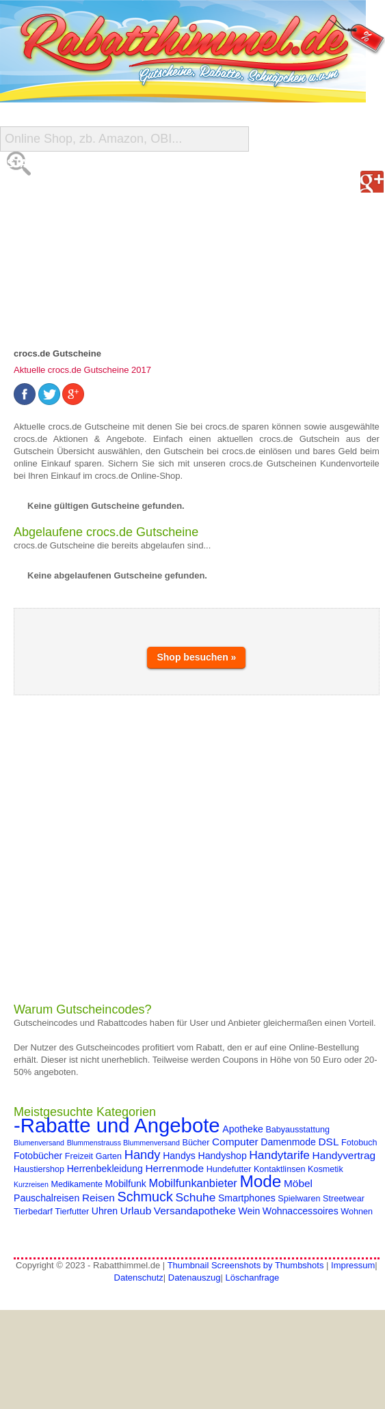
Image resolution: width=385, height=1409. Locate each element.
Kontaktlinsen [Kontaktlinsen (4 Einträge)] (279, 1169)
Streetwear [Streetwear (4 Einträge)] (343, 1198)
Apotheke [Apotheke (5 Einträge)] (242, 1129)
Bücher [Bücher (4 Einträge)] (196, 1142)
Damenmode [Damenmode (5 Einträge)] (288, 1141)
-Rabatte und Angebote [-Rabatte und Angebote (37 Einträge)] (117, 1125)
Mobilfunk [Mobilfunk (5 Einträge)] (125, 1183)
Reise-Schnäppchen (67, 245)
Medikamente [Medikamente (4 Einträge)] (77, 1184)
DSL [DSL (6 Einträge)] (328, 1141)
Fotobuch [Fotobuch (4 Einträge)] (359, 1142)
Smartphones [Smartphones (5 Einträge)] (247, 1197)
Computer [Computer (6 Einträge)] (235, 1141)
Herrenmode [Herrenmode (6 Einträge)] (174, 1168)
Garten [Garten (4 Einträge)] (109, 1156)
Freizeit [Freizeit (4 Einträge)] (79, 1156)
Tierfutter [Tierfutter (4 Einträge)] (72, 1211)
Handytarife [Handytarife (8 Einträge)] (279, 1155)
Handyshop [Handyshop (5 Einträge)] (222, 1155)
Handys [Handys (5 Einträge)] (179, 1155)
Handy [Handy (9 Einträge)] (142, 1154)
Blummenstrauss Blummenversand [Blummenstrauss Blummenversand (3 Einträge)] (123, 1143)
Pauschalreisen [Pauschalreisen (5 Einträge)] (46, 1197)
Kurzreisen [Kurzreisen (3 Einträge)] (31, 1184)
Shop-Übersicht (56, 218)
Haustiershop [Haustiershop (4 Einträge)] (39, 1169)
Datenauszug (194, 1277)
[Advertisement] (140, 848)
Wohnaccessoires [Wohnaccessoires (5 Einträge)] (300, 1210)
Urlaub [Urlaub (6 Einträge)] (135, 1210)
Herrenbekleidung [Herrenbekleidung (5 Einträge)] (105, 1168)
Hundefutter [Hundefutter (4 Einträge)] (229, 1169)
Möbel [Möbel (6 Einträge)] (298, 1183)
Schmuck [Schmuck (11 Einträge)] (144, 1196)
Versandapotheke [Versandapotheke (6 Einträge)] (195, 1210)
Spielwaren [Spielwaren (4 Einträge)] (299, 1198)
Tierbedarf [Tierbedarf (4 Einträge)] (33, 1211)
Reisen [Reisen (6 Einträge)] (98, 1197)
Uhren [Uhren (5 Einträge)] (105, 1210)
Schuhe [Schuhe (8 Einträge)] (196, 1197)
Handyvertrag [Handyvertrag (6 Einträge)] (344, 1155)
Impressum (353, 1265)
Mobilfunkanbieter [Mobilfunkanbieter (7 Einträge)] (193, 1183)
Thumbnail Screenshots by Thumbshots (246, 1265)
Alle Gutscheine (58, 191)
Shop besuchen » (196, 657)
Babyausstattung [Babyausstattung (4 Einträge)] (297, 1129)
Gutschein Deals (59, 273)
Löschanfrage (252, 1277)
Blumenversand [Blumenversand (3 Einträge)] (39, 1143)
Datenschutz (138, 1277)
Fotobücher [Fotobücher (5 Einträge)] (38, 1155)
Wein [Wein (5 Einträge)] (249, 1210)
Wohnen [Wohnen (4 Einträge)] (357, 1211)
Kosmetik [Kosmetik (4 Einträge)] (325, 1169)
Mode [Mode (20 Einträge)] (260, 1181)
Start (24, 163)
